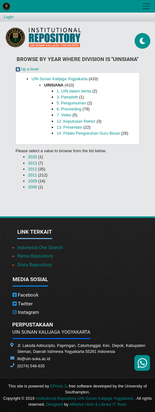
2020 (32, 156)
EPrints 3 (58, 386)
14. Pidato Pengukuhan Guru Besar (88, 133)
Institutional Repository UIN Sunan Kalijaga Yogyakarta (84, 398)
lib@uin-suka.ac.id (33, 358)
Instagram (26, 312)
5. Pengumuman (71, 103)
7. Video (63, 115)
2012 (32, 169)
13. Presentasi (69, 127)
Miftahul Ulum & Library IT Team (98, 404)
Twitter (23, 304)
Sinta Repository (34, 265)
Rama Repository (35, 256)
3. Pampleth (67, 97)
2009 (32, 181)
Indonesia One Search (40, 247)
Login (8, 16)
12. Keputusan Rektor (75, 121)
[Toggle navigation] (146, 6)
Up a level (30, 69)
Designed (54, 404)
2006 (32, 187)
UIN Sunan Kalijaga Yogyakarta (59, 78)
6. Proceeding (68, 109)
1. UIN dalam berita (73, 91)
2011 (32, 175)
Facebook (26, 295)
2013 (32, 163)
